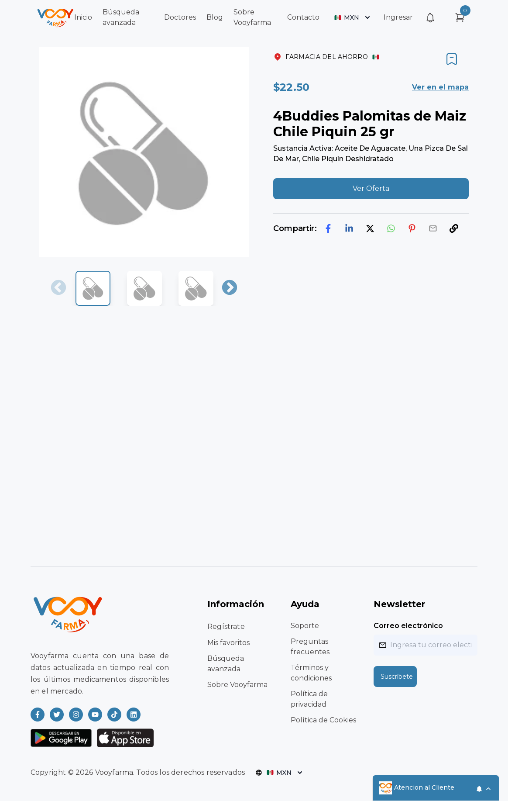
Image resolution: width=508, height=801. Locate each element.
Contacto (303, 17)
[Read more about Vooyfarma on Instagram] (76, 715)
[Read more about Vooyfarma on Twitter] (57, 715)
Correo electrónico (408, 625)
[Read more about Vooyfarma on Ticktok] (114, 715)
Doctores (180, 17)
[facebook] (328, 228)
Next (229, 288)
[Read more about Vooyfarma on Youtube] (95, 715)
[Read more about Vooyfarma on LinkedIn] (134, 715)
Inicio (83, 17)
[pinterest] (412, 228)
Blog (214, 17)
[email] (433, 228)
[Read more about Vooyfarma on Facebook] (38, 715)
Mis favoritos (228, 643)
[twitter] (370, 228)
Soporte (305, 625)
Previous (58, 288)
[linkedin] (349, 228)
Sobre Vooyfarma (237, 684)
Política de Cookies (323, 720)
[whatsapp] (391, 228)
